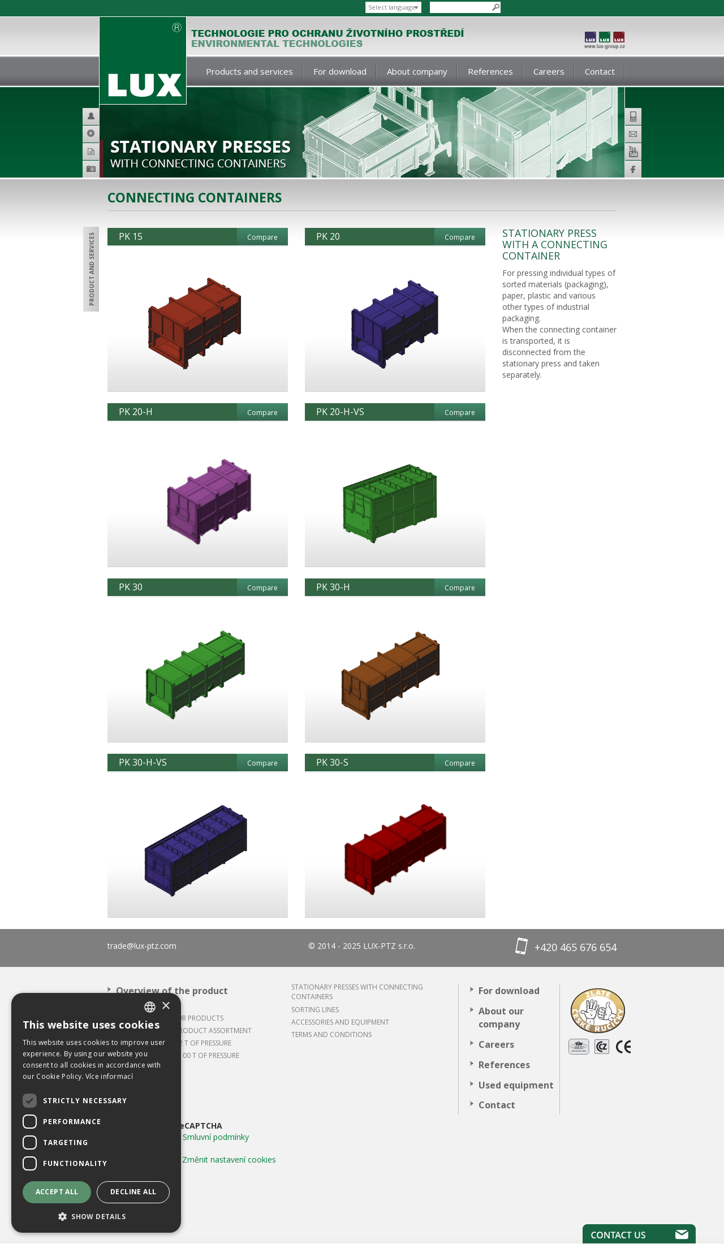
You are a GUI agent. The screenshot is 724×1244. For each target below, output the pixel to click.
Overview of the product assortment (172, 997)
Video (107, 134)
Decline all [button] (133, 1192)
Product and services (92, 269)
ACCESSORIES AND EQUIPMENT (340, 1022)
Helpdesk (107, 116)
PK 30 (131, 587)
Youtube (632, 151)
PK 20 (328, 236)
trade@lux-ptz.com (141, 945)
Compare (262, 237)
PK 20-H (136, 411)
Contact (600, 71)
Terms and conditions (331, 1034)
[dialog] (96, 1113)
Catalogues (107, 151)
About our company (501, 1017)
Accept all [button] (57, 1192)
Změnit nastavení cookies (229, 1159)
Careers (548, 71)
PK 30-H (333, 587)
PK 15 (131, 236)
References (490, 71)
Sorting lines (315, 1009)
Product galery (107, 171)
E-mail (632, 134)
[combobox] (150, 1007)
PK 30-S (332, 762)
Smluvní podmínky (216, 1136)
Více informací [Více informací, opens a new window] (109, 1076)
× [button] (165, 1006)
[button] (96, 1216)
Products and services (249, 71)
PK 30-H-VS (143, 762)
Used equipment (516, 1085)
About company (417, 71)
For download (340, 71)
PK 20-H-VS (340, 411)
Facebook (632, 169)
